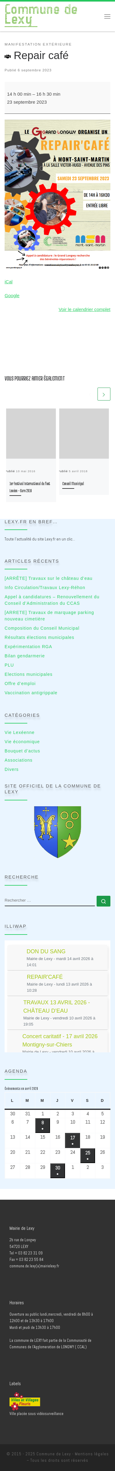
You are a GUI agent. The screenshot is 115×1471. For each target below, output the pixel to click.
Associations (19, 760)
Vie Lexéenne (20, 732)
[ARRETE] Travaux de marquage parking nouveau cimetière (49, 615)
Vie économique (22, 741)
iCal (9, 281)
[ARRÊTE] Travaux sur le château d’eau (49, 578)
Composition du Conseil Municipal (42, 628)
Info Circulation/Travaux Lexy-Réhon (45, 587)
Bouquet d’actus (22, 750)
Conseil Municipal (73, 483)
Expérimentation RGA (28, 646)
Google (12, 295)
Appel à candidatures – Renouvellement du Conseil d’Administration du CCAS (52, 600)
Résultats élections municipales (39, 637)
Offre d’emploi (20, 683)
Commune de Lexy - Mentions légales (72, 1454)
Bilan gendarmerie (25, 655)
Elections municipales (28, 674)
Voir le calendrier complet (84, 309)
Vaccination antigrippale (31, 692)
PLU (9, 665)
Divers (12, 769)
